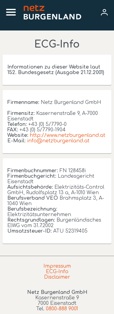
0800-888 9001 (62, 309)
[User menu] (104, 12)
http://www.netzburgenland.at (67, 135)
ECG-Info (57, 271)
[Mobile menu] (11, 12)
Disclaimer (57, 277)
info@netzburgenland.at (58, 141)
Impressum (57, 266)
